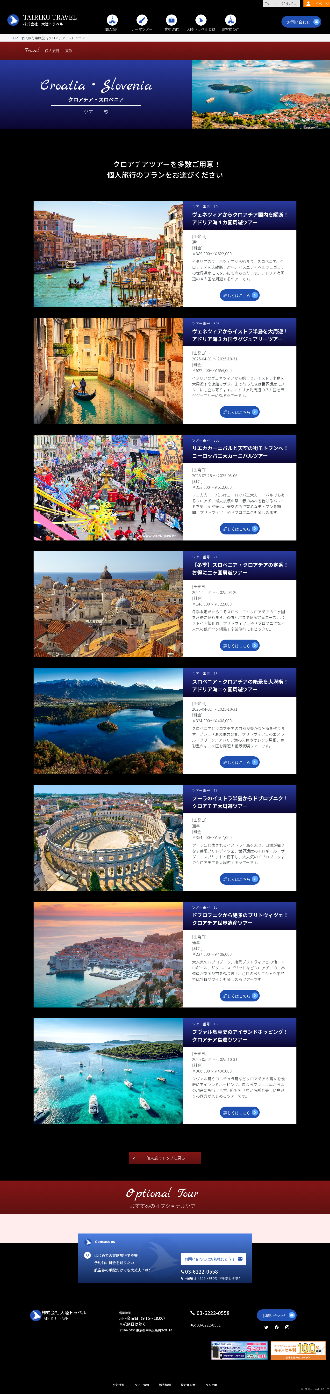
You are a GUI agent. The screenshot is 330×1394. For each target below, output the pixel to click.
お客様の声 (231, 27)
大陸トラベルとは (201, 27)
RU (293, 3)
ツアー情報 (142, 1385)
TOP (14, 38)
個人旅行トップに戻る (165, 1158)
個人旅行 (112, 27)
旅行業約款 (188, 1385)
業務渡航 (171, 27)
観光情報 (165, 1385)
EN (285, 3)
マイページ (320, 3)
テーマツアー (142, 27)
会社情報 (118, 1385)
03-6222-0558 (213, 1312)
